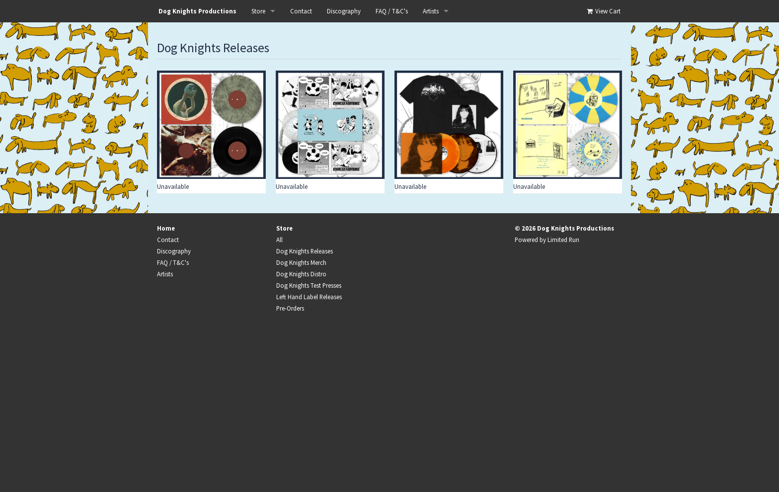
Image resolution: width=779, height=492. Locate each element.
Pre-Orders (290, 308)
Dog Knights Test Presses (308, 285)
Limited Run (563, 240)
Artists (431, 11)
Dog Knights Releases (304, 251)
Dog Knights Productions (197, 11)
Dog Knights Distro (301, 274)
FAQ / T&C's (392, 11)
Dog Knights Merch (301, 262)
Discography (344, 11)
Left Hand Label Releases (309, 297)
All (279, 240)
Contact (301, 11)
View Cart (603, 11)
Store (258, 11)
